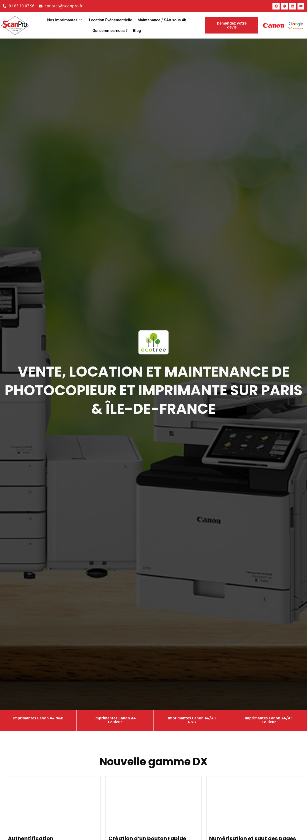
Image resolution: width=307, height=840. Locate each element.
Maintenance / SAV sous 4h (161, 20)
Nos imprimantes (64, 20)
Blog (137, 30)
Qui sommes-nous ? (109, 30)
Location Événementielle (110, 20)
